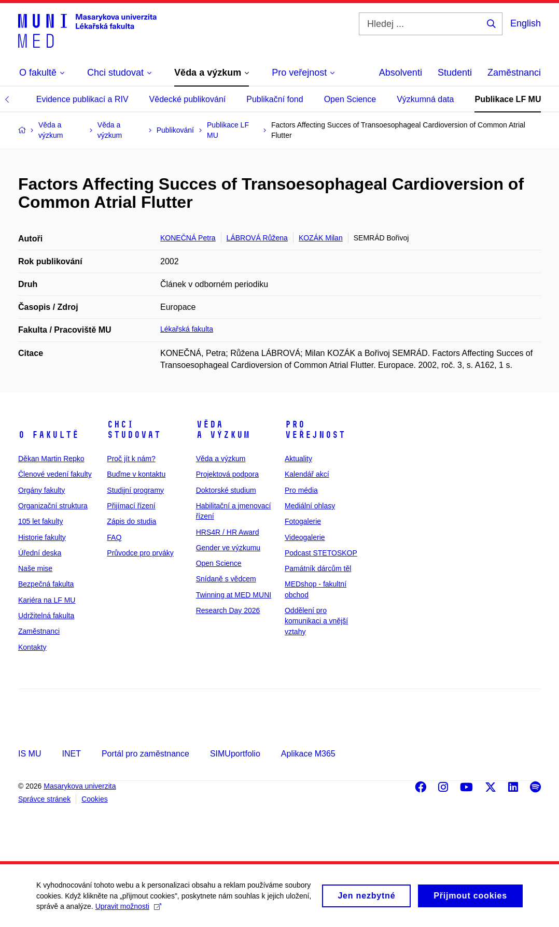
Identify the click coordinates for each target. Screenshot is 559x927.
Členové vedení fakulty (55, 474)
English (525, 23)
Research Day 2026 (228, 610)
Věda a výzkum (223, 429)
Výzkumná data (425, 99)
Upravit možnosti (128, 911)
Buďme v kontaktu (136, 474)
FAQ (114, 537)
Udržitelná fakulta (46, 615)
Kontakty (32, 647)
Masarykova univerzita (80, 786)
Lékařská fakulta (186, 329)
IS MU (29, 753)
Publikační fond (274, 99)
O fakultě (48, 434)
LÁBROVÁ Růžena (257, 238)
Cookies (94, 799)
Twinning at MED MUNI (233, 595)
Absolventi (400, 72)
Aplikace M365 (308, 753)
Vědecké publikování (187, 99)
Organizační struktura (53, 506)
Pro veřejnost (315, 429)
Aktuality (298, 458)
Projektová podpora (227, 474)
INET (71, 753)
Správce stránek (44, 799)
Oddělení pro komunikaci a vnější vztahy (316, 621)
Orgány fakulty (41, 490)
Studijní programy (135, 490)
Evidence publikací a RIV (82, 99)
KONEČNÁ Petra (188, 238)
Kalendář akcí (307, 474)
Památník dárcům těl (318, 568)
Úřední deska (39, 553)
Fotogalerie (303, 521)
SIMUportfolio (235, 753)
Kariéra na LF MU (46, 600)
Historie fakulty (42, 537)
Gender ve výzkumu (228, 548)
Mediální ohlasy (310, 506)
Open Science (350, 99)
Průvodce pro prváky (140, 553)
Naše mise (35, 568)
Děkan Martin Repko (51, 458)
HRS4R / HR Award (227, 532)
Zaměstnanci (514, 72)
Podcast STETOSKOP (321, 553)
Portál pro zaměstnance (145, 753)
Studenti (455, 72)
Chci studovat (134, 429)
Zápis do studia (131, 521)
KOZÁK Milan (321, 238)
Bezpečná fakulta (46, 584)
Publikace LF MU (507, 99)
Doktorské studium (226, 490)
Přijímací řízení (131, 506)
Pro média (301, 490)
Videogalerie (305, 537)
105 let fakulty (40, 521)
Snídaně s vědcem (226, 579)
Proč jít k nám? (131, 458)
